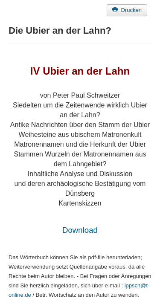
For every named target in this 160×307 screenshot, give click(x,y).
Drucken (127, 10)
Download (80, 230)
